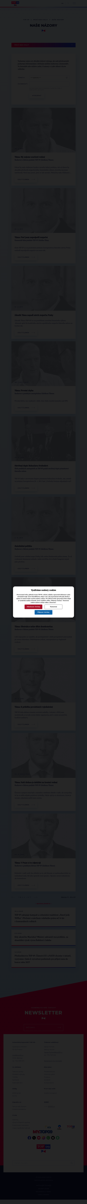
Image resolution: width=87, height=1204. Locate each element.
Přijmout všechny (43, 612)
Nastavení (53, 607)
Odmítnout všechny (33, 607)
